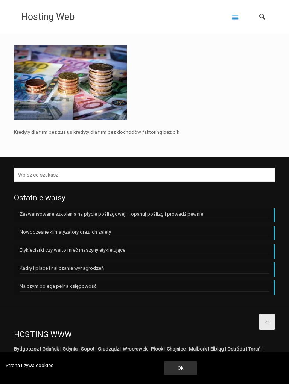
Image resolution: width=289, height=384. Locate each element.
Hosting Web (48, 16)
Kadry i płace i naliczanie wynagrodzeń (62, 268)
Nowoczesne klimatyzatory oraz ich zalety (65, 232)
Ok (181, 368)
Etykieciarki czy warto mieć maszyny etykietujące (72, 250)
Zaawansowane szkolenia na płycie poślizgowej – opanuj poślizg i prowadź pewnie (111, 214)
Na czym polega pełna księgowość (58, 286)
